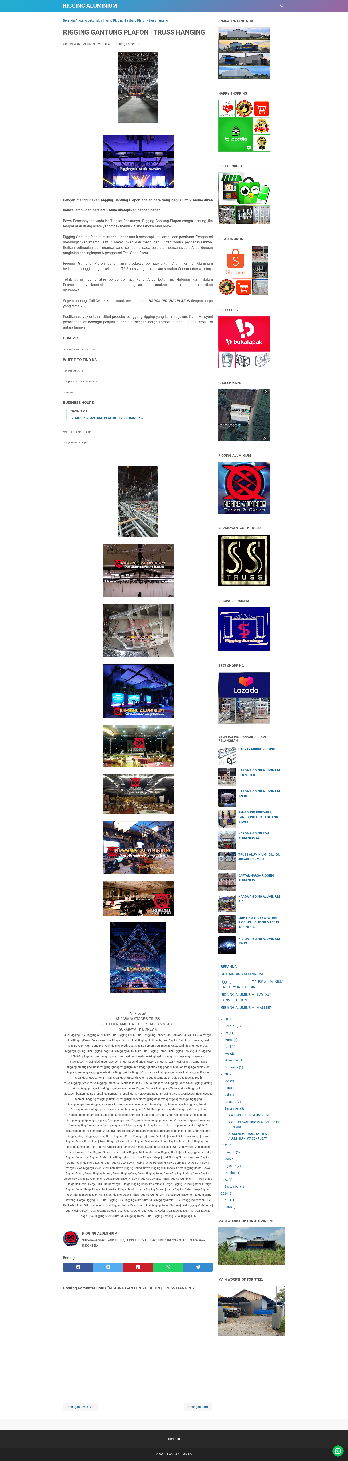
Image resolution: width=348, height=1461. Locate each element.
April (230, 1046)
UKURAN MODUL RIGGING (256, 749)
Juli (229, 1095)
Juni (230, 1088)
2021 (227, 1145)
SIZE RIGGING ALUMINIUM (242, 974)
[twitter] (108, 1267)
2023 (227, 1179)
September (234, 1108)
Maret (231, 1040)
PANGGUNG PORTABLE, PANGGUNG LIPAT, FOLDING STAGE (258, 817)
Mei (229, 1053)
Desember (234, 1067)
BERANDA (229, 967)
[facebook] (78, 1267)
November (234, 1060)
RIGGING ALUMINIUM (90, 5)
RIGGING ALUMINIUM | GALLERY (246, 1007)
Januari (232, 1152)
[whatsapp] (168, 1267)
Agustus (233, 1101)
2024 (227, 1193)
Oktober (232, 1173)
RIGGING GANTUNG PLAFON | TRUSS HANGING (109, 418)
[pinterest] (138, 1267)
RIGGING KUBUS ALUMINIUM (248, 1115)
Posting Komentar (127, 44)
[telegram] (198, 1267)
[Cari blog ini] (282, 5)
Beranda (174, 1439)
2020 (227, 1074)
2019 (227, 1033)
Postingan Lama (198, 1407)
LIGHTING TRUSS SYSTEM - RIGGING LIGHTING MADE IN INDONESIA (258, 922)
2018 (227, 1019)
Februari (233, 1026)
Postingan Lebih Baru (80, 1407)
